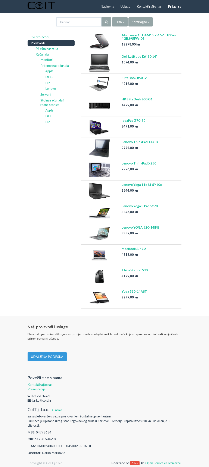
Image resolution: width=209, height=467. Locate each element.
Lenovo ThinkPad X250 (139, 163)
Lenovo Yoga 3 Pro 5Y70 (140, 206)
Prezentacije (37, 389)
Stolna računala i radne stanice (52, 102)
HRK (119, 22)
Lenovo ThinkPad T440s (140, 142)
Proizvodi (38, 43)
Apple (49, 71)
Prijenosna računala (54, 66)
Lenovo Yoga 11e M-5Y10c (142, 185)
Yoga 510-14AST (134, 291)
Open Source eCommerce (163, 463)
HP (47, 83)
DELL (49, 77)
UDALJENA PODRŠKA (47, 356)
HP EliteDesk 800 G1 (137, 99)
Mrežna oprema (47, 48)
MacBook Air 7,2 (134, 249)
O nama (57, 410)
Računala (42, 54)
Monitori (46, 60)
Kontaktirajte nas (40, 384)
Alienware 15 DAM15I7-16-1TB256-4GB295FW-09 (149, 37)
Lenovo (50, 88)
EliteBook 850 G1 (135, 78)
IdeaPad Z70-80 (133, 120)
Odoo (134, 463)
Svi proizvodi (40, 37)
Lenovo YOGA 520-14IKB (140, 227)
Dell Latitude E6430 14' (139, 56)
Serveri (45, 94)
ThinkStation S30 (135, 270)
